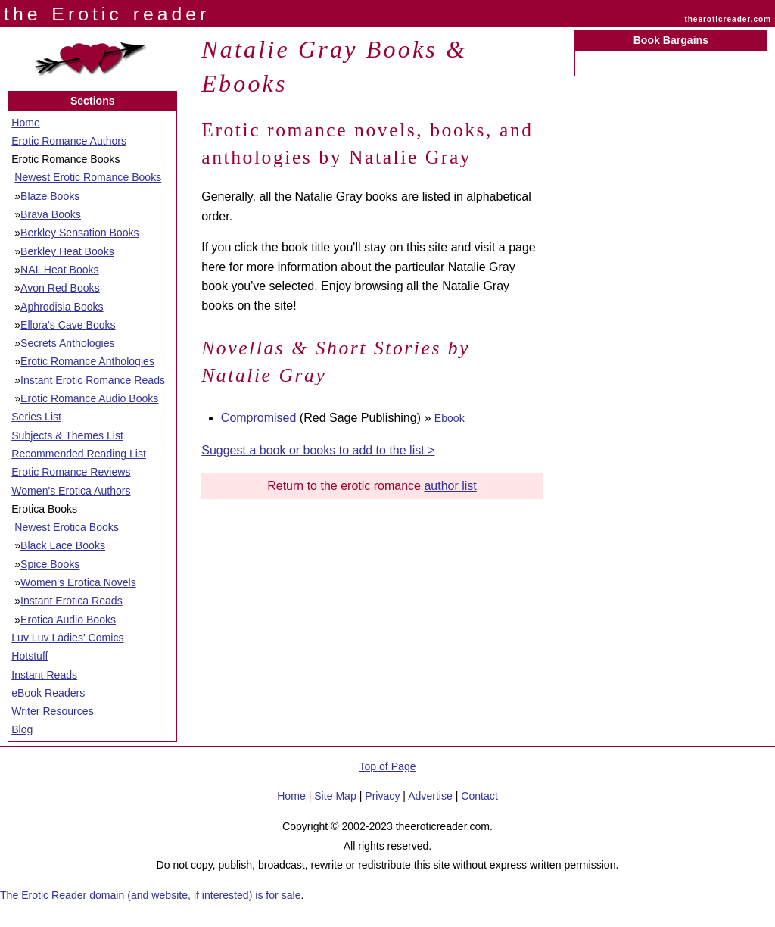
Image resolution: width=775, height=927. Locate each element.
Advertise (430, 796)
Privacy (382, 796)
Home (25, 123)
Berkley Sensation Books (79, 232)
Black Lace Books (62, 545)
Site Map (335, 796)
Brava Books (50, 214)
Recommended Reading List (78, 454)
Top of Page (387, 766)
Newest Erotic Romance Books (87, 177)
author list (450, 485)
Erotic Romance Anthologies (87, 361)
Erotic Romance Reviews (70, 472)
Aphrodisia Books (62, 307)
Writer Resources (52, 711)
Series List (36, 416)
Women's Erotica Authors (70, 491)
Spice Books (49, 564)
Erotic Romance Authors (68, 141)
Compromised (259, 417)
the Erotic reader (107, 14)
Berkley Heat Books (67, 251)
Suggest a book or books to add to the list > (317, 450)
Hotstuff (29, 656)
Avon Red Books (60, 288)
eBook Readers (48, 693)
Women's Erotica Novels (78, 582)
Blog (22, 729)
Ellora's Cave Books (68, 325)
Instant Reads (44, 675)
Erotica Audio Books (68, 619)
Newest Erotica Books (66, 527)
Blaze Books (49, 196)
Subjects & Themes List (67, 435)
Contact (479, 796)
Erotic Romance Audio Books (89, 398)
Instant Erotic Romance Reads (92, 380)
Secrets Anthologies (67, 343)
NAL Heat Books (59, 270)
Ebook (449, 418)
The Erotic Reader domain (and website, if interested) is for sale (150, 895)
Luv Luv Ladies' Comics (67, 638)
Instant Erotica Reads (71, 601)
